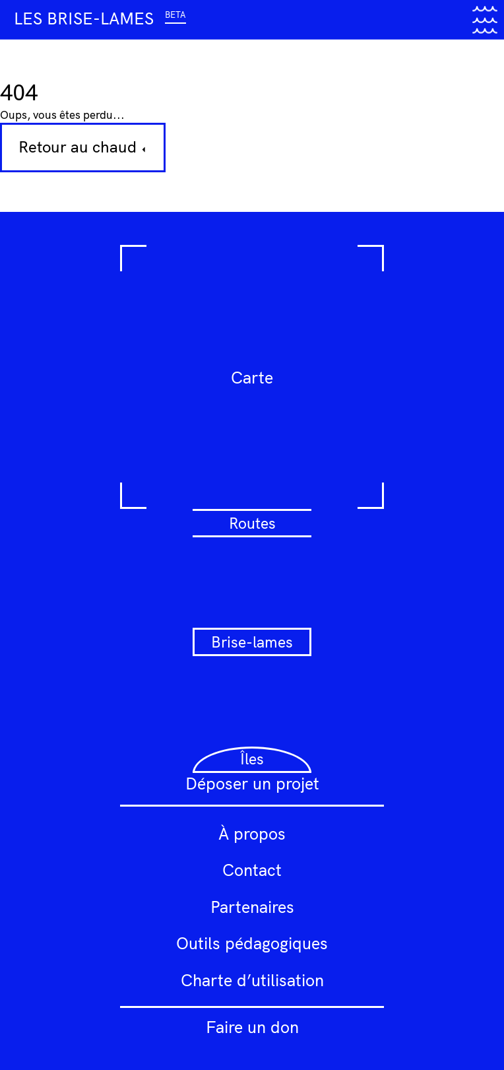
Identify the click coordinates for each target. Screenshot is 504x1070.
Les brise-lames (100, 18)
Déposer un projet (252, 783)
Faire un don (252, 1027)
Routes (252, 523)
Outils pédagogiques (252, 943)
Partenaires (252, 906)
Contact (252, 869)
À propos (252, 833)
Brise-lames (252, 642)
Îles (252, 758)
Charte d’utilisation (252, 980)
